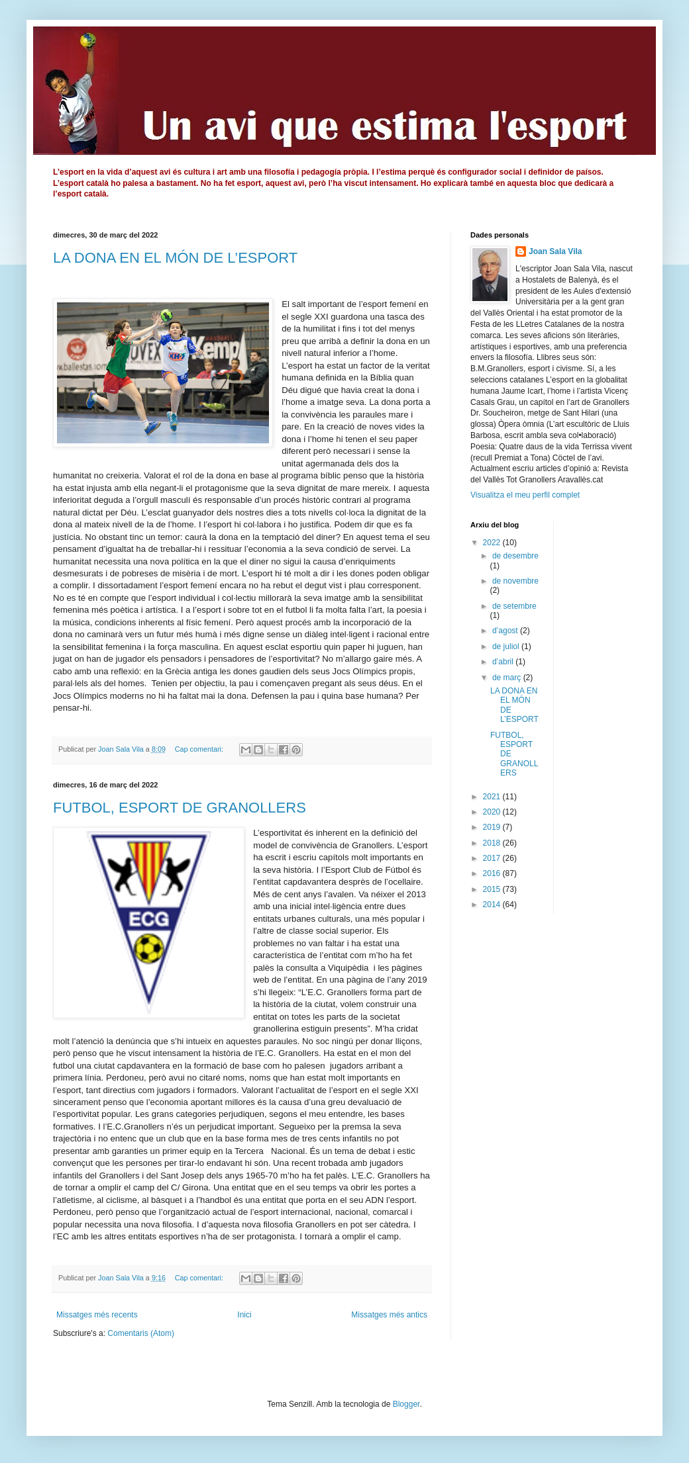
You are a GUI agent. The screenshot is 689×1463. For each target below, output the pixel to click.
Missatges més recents (97, 1314)
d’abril (503, 661)
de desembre (515, 555)
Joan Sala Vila (555, 251)
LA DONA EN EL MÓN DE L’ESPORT (175, 257)
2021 (493, 796)
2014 (493, 904)
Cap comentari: (200, 749)
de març (507, 677)
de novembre (515, 581)
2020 (493, 812)
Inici (244, 1314)
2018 (493, 843)
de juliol (506, 646)
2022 (493, 542)
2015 (493, 889)
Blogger (406, 1404)
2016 (493, 873)
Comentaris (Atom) (140, 1333)
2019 (493, 827)
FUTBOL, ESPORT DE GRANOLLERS (179, 807)
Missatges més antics (389, 1314)
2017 (493, 858)
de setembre (514, 606)
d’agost (506, 630)
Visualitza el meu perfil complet (525, 495)
